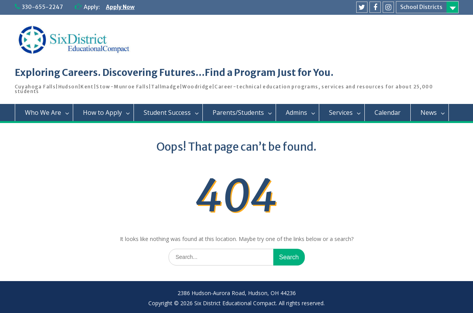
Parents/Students (238, 112)
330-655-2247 (42, 7)
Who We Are (43, 112)
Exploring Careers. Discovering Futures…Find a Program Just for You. (174, 73)
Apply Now (120, 7)
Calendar (388, 112)
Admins (296, 112)
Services (341, 112)
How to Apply (102, 112)
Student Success (167, 112)
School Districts (421, 7)
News (428, 112)
